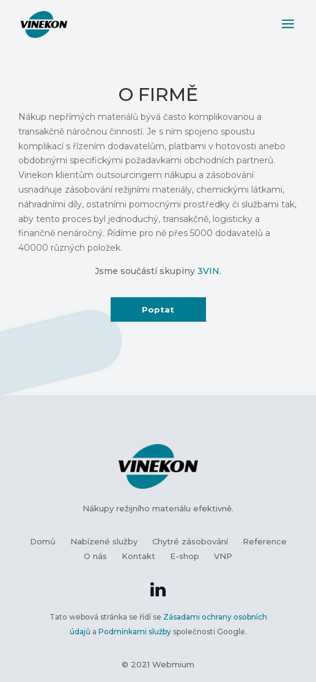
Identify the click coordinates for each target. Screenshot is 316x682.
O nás (95, 556)
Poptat (158, 309)
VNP (223, 556)
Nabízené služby (104, 541)
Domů (43, 541)
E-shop (184, 556)
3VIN (208, 270)
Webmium (173, 664)
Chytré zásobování (190, 541)
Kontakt (138, 556)
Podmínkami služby (134, 631)
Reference (265, 541)
